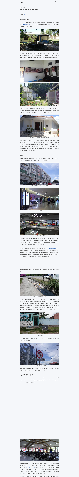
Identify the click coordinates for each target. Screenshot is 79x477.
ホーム (50, 1)
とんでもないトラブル (30, 467)
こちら (24, 14)
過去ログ (56, 1)
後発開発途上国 (52, 248)
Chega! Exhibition (26, 24)
